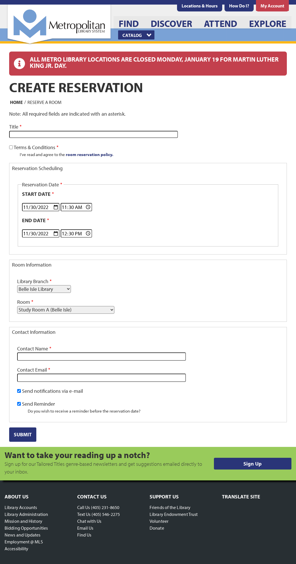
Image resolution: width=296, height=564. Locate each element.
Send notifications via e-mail (52, 391)
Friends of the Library (170, 507)
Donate (157, 528)
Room (23, 302)
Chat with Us (89, 521)
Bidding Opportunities (26, 528)
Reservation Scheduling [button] (37, 168)
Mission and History (23, 521)
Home (16, 102)
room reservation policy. (89, 154)
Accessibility (16, 548)
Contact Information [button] (33, 332)
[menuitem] (199, 5)
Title (13, 126)
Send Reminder (38, 404)
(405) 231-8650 (105, 507)
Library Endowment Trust (174, 514)
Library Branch (32, 281)
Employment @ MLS (24, 542)
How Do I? (239, 6)
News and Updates (23, 535)
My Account (272, 6)
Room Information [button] (31, 264)
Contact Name (32, 348)
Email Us (85, 528)
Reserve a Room (44, 102)
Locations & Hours (200, 6)
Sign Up (252, 463)
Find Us (84, 535)
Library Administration (26, 514)
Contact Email (32, 369)
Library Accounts (21, 507)
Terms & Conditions (34, 147)
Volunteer (159, 521)
